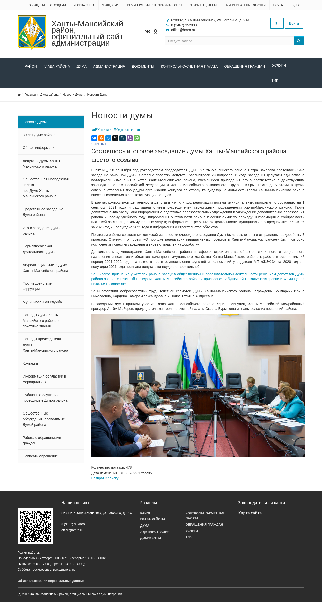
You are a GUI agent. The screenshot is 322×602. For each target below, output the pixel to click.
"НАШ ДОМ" (110, 5)
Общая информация (39, 150)
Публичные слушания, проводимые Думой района (45, 399)
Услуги (278, 66)
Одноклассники (128, 131)
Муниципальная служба (42, 304)
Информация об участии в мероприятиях (44, 381)
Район (31, 66)
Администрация (109, 66)
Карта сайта (250, 515)
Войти (294, 23)
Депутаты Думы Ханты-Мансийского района (42, 165)
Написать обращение (40, 458)
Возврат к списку (105, 480)
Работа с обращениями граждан (42, 442)
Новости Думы (73, 96)
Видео (295, 5)
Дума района (49, 96)
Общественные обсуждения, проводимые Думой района (44, 421)
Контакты (30, 365)
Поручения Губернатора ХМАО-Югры (154, 5)
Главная (30, 96)
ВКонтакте (103, 131)
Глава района (57, 66)
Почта (278, 5)
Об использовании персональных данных (51, 583)
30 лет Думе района (39, 137)
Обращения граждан (244, 66)
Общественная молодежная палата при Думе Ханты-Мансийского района (46, 189)
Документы (143, 66)
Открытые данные (204, 5)
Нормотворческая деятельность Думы (39, 251)
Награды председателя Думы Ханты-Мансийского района (45, 346)
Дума (81, 66)
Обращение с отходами (47, 5)
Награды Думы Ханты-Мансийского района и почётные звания (41, 322)
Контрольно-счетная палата (189, 66)
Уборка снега (84, 5)
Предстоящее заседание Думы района (43, 214)
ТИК (28, 82)
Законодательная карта (261, 504)
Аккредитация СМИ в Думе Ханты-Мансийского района (45, 269)
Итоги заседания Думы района (41, 232)
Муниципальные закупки (245, 5)
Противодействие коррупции (37, 288)
